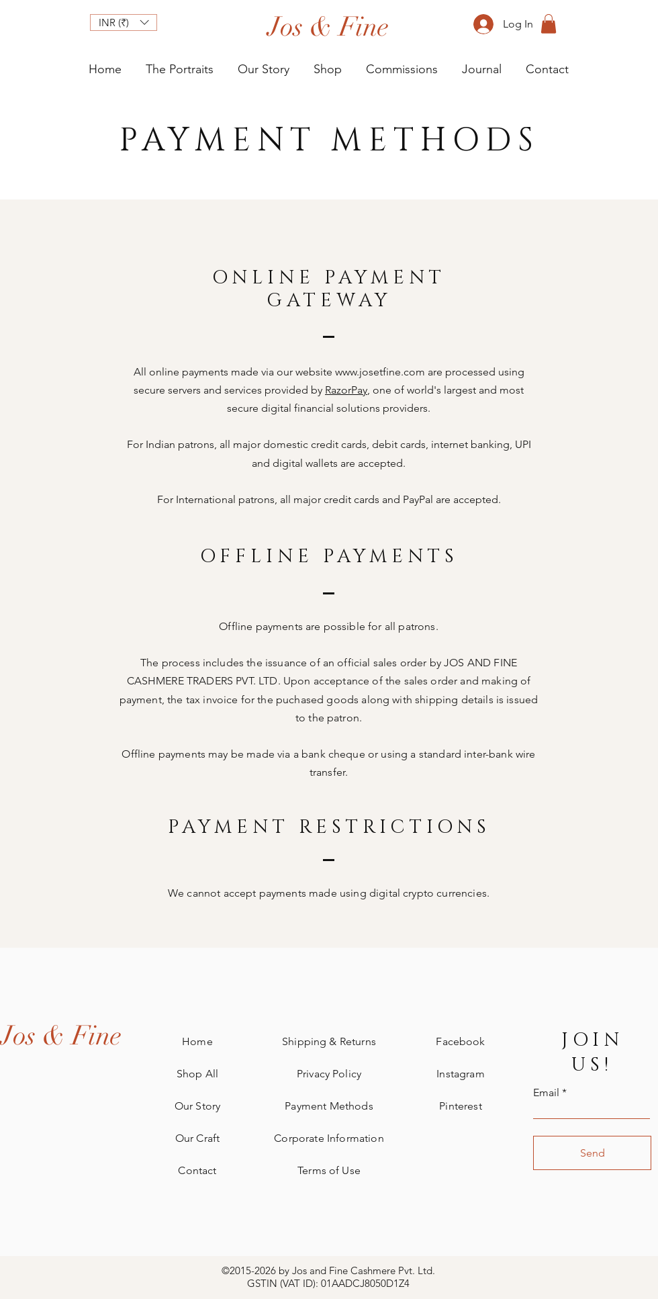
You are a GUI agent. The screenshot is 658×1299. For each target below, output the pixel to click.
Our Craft (197, 1138)
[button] (123, 22)
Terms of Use (329, 1170)
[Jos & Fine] (61, 1036)
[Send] (592, 1153)
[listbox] (123, 22)
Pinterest (460, 1106)
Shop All (197, 1073)
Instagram (460, 1073)
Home (197, 1041)
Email (546, 1092)
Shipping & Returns (329, 1041)
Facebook (460, 1041)
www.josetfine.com (380, 371)
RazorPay (346, 390)
